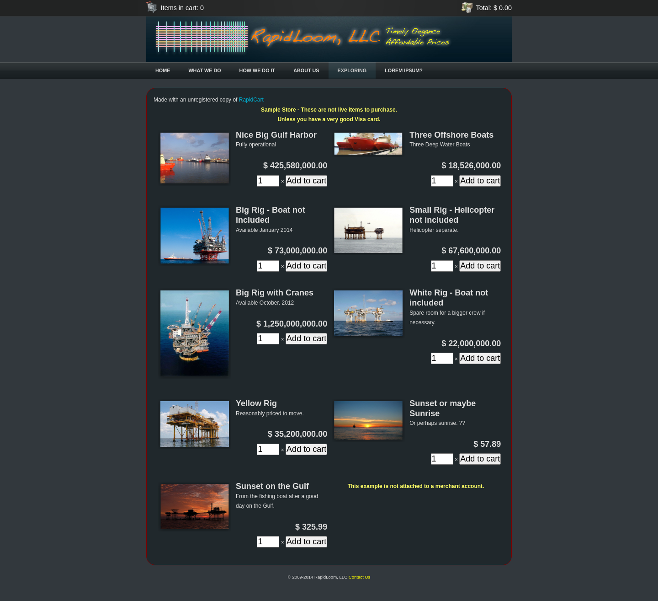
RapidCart (251, 100)
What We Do (204, 70)
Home (162, 70)
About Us (306, 70)
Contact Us (359, 577)
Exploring (352, 70)
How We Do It (257, 70)
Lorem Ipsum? (404, 70)
